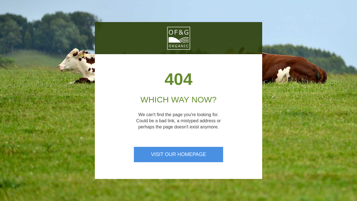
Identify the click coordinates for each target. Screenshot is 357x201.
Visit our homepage (178, 154)
